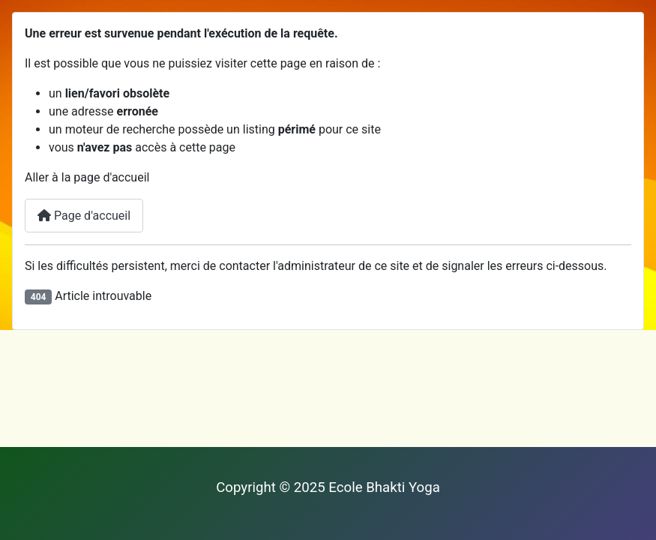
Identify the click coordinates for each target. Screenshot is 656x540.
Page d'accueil (83, 215)
